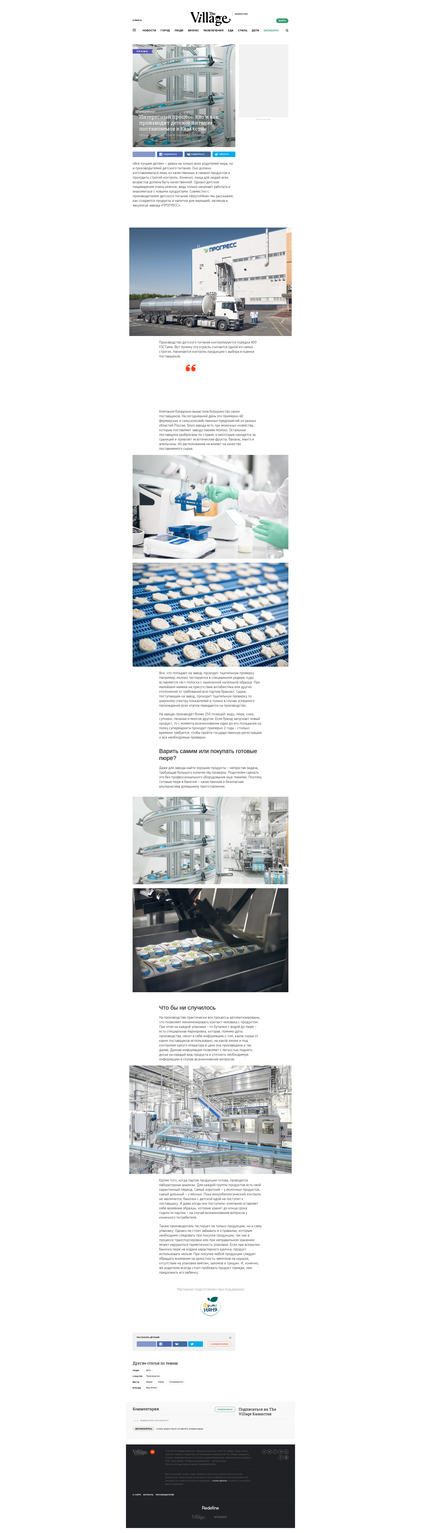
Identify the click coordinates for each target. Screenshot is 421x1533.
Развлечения (214, 30)
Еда (231, 30)
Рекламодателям (165, 1495)
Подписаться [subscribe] (224, 1409)
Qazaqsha (271, 30)
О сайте (137, 1495)
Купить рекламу (263, 119)
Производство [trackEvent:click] (153, 1376)
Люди (179, 30)
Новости (149, 30)
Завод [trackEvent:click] (161, 1382)
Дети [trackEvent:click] (148, 1370)
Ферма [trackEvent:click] (149, 1382)
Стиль (242, 30)
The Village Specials (151, 141)
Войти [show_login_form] (282, 21)
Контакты (148, 1495)
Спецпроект (147, 112)
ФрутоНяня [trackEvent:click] (151, 1387)
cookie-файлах (219, 1480)
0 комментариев (219, 1344)
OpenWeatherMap (207, 1464)
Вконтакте (266, 1451)
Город (165, 30)
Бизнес (193, 30)
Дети (255, 30)
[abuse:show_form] (229, 1337)
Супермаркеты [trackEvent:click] (176, 1382)
